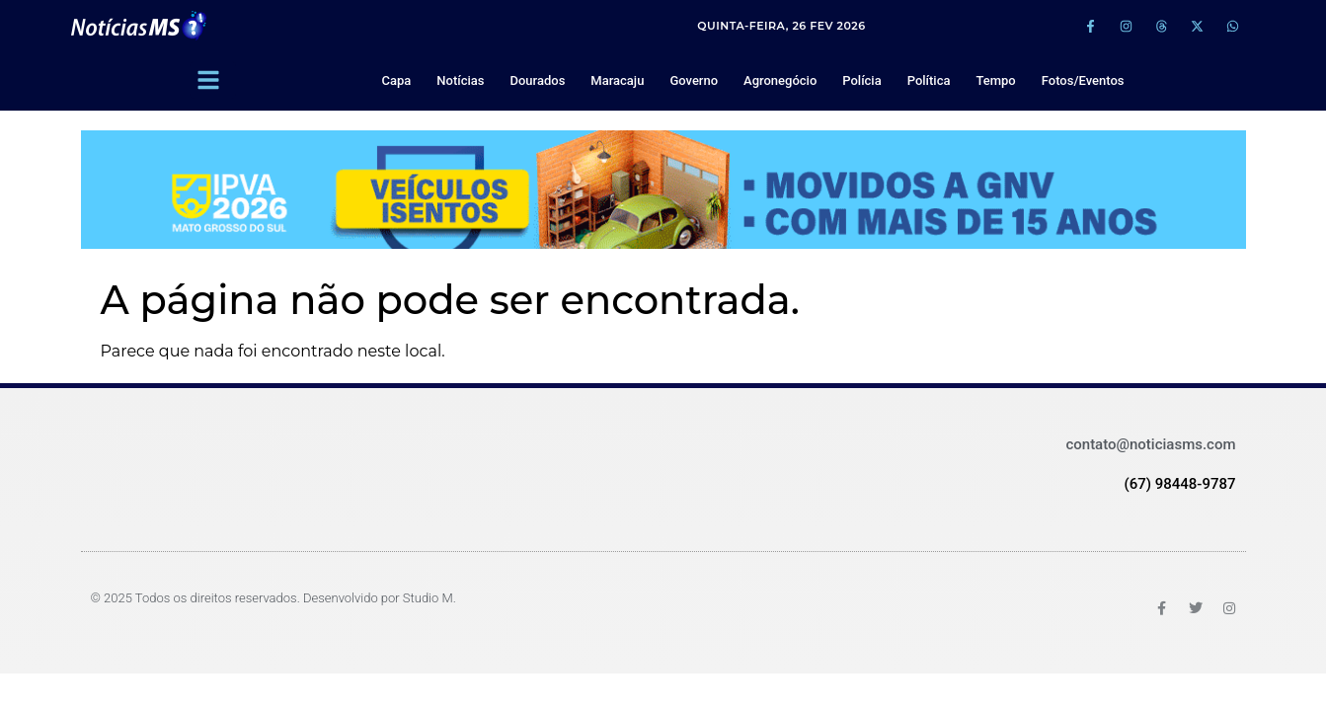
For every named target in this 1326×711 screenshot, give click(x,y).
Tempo (995, 80)
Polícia (861, 80)
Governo (693, 80)
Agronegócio (780, 80)
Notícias (460, 80)
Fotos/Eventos (1083, 80)
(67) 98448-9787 (1179, 484)
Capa (397, 80)
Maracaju (617, 80)
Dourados (537, 80)
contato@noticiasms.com (1150, 444)
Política (929, 80)
